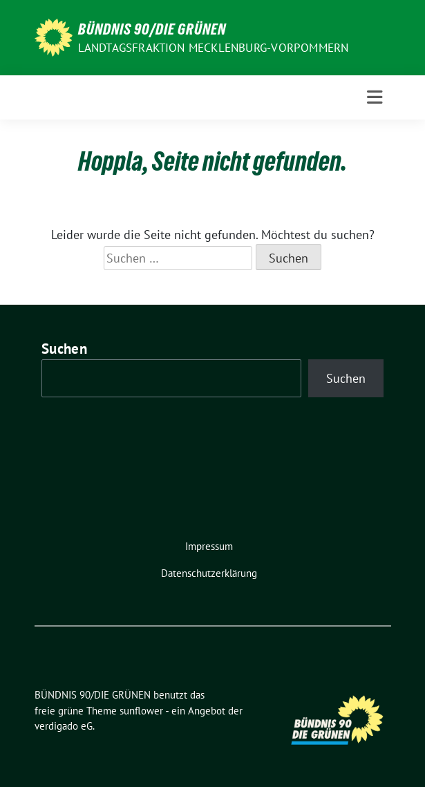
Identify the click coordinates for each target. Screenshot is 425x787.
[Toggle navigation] (375, 97)
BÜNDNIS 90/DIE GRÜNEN (152, 29)
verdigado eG (64, 725)
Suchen (64, 348)
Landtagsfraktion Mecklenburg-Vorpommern (213, 47)
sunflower (141, 710)
